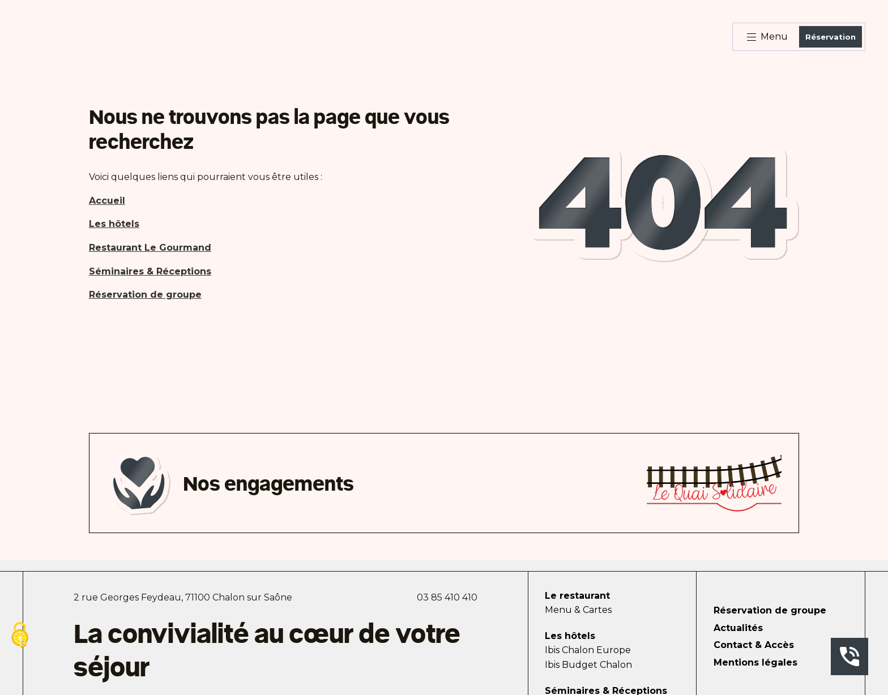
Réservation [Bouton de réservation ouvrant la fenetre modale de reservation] (830, 36)
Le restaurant (577, 595)
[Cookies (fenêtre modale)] (20, 635)
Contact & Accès (754, 645)
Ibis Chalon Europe (588, 650)
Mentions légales (755, 662)
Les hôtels (570, 635)
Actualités (738, 628)
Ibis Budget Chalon (588, 664)
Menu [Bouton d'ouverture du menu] (767, 36)
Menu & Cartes (578, 609)
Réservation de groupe (770, 610)
